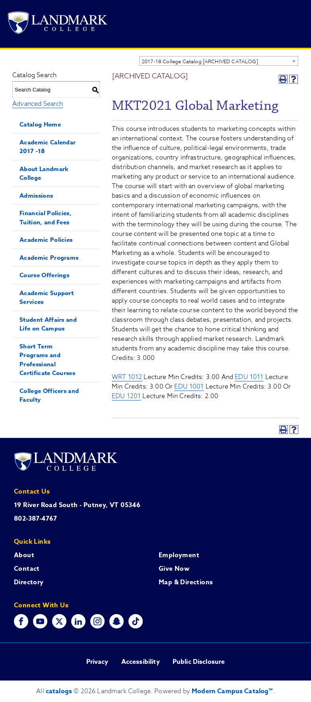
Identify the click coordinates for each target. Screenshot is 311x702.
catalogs (59, 691)
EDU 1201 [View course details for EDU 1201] (126, 396)
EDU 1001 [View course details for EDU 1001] (189, 386)
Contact (27, 569)
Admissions (36, 195)
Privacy (97, 662)
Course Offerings (44, 275)
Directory (29, 582)
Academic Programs (48, 257)
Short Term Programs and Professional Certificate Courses (47, 359)
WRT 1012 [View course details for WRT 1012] (127, 377)
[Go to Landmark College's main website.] (57, 24)
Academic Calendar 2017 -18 (47, 147)
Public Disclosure (199, 662)
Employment (179, 555)
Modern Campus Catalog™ (232, 691)
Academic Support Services (46, 297)
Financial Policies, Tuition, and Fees (45, 217)
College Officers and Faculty (49, 395)
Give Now (174, 569)
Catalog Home (40, 124)
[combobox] (218, 61)
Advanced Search (37, 104)
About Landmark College (43, 173)
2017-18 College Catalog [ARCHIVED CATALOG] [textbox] (200, 61)
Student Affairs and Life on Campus (48, 324)
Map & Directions (186, 582)
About (24, 555)
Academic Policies (45, 239)
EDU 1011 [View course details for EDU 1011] (249, 377)
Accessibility (140, 662)
